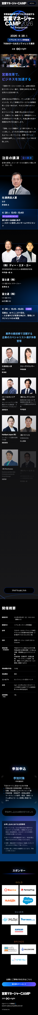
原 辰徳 (4, 376)
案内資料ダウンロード (19, 984)
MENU (32, 3)
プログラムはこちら (19, 590)
